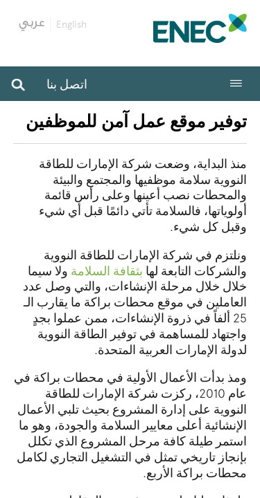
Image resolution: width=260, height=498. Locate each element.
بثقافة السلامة (107, 271)
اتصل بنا (66, 84)
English (71, 24)
